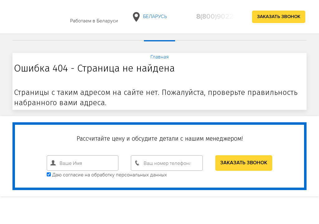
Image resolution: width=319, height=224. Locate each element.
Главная (159, 56)
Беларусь (149, 17)
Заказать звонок (278, 16)
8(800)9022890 (221, 16)
